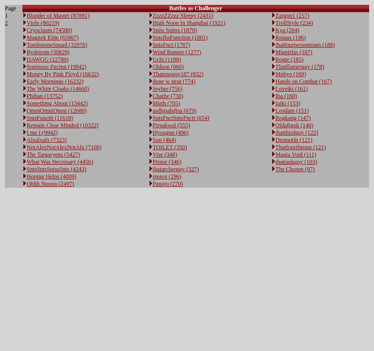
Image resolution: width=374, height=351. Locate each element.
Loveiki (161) (292, 88)
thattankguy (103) (297, 161)
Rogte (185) (290, 59)
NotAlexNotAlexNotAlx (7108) (64, 147)
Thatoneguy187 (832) (178, 74)
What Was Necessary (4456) (60, 161)
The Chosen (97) (295, 169)
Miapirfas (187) (294, 52)
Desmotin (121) (294, 139)
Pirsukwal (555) (171, 125)
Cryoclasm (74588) (49, 30)
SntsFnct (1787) (171, 44)
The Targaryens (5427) (53, 154)
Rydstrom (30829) (48, 52)
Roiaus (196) (291, 37)
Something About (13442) (57, 103)
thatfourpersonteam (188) (305, 44)
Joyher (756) (168, 88)
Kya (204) (287, 30)
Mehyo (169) (291, 74)
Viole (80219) (43, 23)
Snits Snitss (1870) (175, 30)
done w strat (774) (174, 81)
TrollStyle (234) (294, 23)
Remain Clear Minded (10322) (63, 125)
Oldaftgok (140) (295, 125)
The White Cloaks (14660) (58, 88)
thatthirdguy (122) (297, 132)
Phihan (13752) (45, 96)
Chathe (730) (168, 96)
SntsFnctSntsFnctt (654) (181, 118)
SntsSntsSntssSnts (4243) (56, 169)
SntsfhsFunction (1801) (180, 37)
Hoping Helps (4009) (51, 176)
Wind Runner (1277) (177, 52)
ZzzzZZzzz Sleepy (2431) (183, 15)
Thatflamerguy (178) (300, 66)
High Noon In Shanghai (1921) (189, 23)
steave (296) (167, 176)
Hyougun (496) (171, 132)
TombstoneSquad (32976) (57, 44)
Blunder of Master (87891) (58, 15)
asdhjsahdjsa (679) (175, 110)
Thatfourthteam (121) (301, 147)
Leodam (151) (292, 110)
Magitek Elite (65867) (53, 37)
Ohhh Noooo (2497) (50, 183)
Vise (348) (165, 154)
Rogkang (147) (293, 118)
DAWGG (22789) (48, 59)
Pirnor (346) (167, 161)
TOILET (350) (170, 147)
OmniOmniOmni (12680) (57, 110)
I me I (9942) (42, 132)
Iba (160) (286, 96)
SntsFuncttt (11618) (50, 118)
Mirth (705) (166, 103)
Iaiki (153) (288, 103)
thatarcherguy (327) (176, 169)
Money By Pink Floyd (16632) (63, 74)
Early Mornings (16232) (55, 81)
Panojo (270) (168, 183)
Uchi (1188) (167, 59)
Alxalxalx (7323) (47, 139)
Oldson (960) (168, 66)
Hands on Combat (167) (304, 81)
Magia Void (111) (296, 154)
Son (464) (164, 139)
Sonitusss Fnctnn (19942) (57, 66)
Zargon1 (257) (292, 15)
